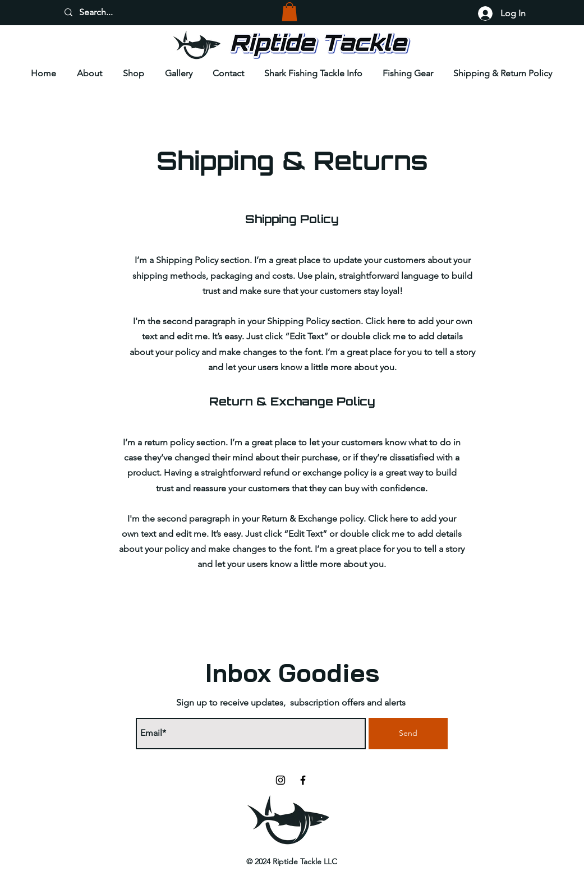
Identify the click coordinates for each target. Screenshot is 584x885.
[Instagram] (280, 780)
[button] (289, 11)
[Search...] (107, 12)
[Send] (408, 733)
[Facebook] (303, 780)
